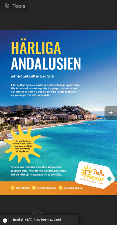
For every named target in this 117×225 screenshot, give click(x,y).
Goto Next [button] (111, 113)
